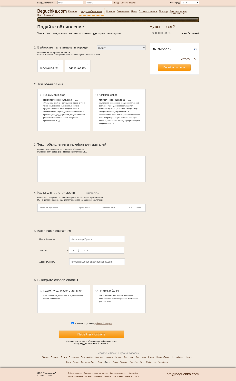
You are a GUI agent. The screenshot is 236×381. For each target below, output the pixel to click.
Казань (118, 357)
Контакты (128, 376)
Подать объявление (75, 376)
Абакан (45, 357)
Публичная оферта (75, 373)
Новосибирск (177, 357)
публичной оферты (103, 323)
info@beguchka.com (182, 374)
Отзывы (88, 376)
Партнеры (98, 376)
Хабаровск (151, 362)
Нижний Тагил (163, 357)
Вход (137, 376)
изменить (49, 15)
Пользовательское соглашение (96, 373)
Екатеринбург (87, 357)
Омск (68, 362)
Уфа (142, 362)
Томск (115, 362)
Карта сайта (133, 373)
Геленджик (74, 357)
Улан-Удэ (134, 362)
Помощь (108, 376)
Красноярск (141, 357)
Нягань (189, 357)
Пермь (76, 362)
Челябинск (163, 362)
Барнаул (54, 357)
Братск (64, 357)
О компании (118, 376)
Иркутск (109, 357)
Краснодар (128, 357)
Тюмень (123, 362)
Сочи (100, 362)
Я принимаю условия (93, 323)
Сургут (40, 15)
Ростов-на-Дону (88, 362)
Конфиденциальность (118, 373)
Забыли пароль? (128, 3)
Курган (151, 357)
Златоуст (99, 357)
